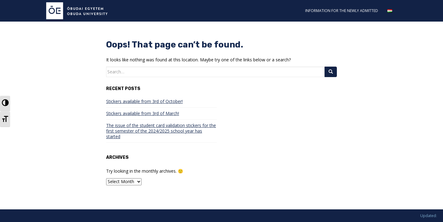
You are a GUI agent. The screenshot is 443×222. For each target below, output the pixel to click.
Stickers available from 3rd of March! (142, 113)
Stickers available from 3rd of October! (144, 101)
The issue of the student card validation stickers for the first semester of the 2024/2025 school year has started (161, 130)
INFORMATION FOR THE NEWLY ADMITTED (341, 10)
